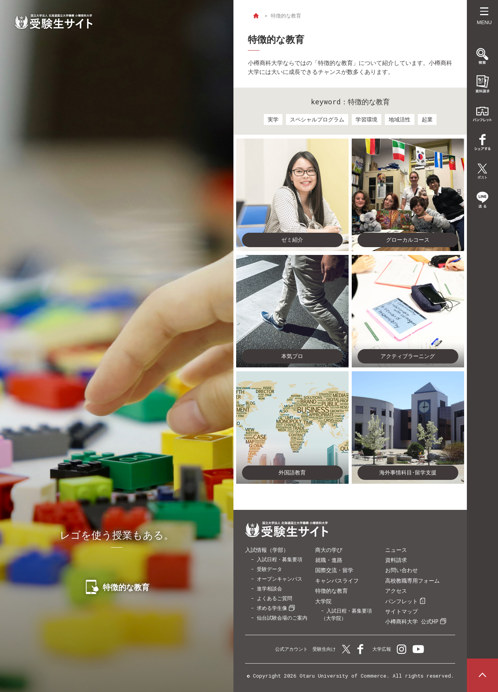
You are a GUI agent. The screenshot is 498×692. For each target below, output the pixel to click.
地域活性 (399, 119)
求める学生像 (272, 607)
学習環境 (366, 119)
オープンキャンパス (279, 578)
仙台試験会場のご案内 (282, 617)
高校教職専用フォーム (412, 580)
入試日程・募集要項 (279, 559)
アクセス (396, 590)
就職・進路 (328, 560)
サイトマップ (401, 611)
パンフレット (401, 601)
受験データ (269, 569)
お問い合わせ (401, 570)
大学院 (323, 601)
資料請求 (396, 560)
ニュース (396, 549)
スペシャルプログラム (317, 119)
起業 (427, 119)
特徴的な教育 (331, 590)
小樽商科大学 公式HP (411, 621)
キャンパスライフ (337, 580)
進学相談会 (269, 588)
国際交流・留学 (334, 570)
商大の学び (328, 549)
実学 (273, 119)
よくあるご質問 (274, 598)
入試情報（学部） (267, 549)
